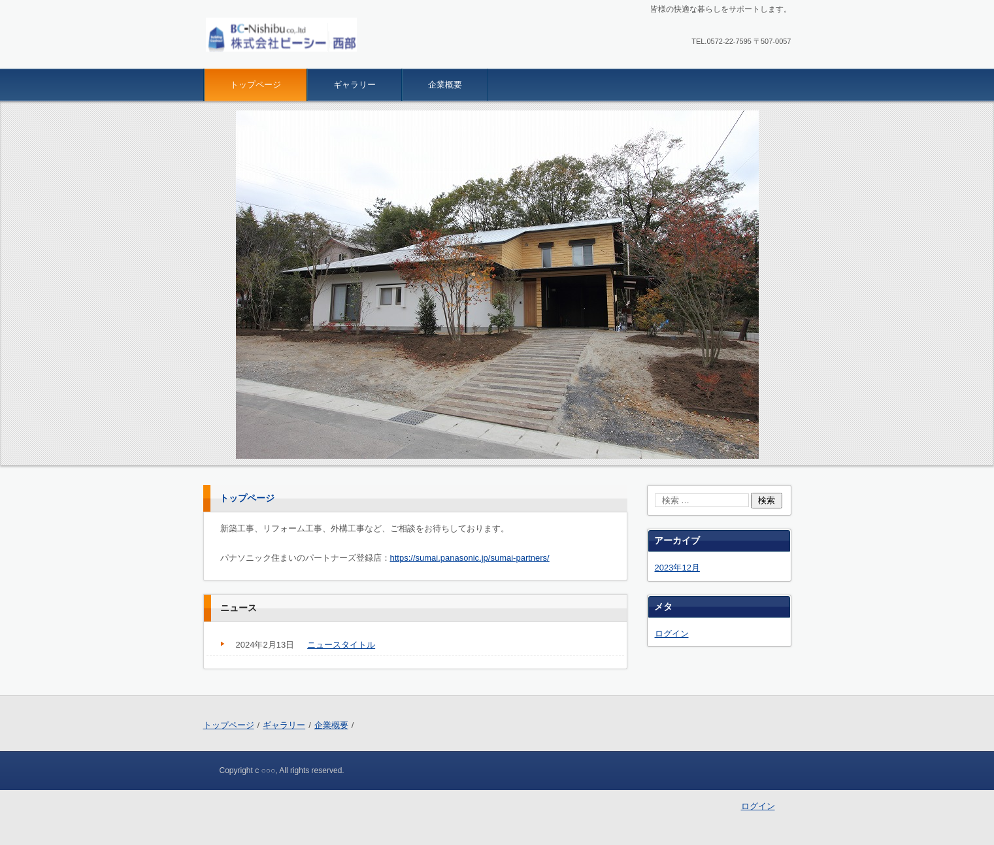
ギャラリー (354, 85)
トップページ (255, 85)
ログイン (672, 633)
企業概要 (445, 85)
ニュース (238, 608)
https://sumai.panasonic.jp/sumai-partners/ (470, 558)
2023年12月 (677, 567)
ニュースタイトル (341, 645)
